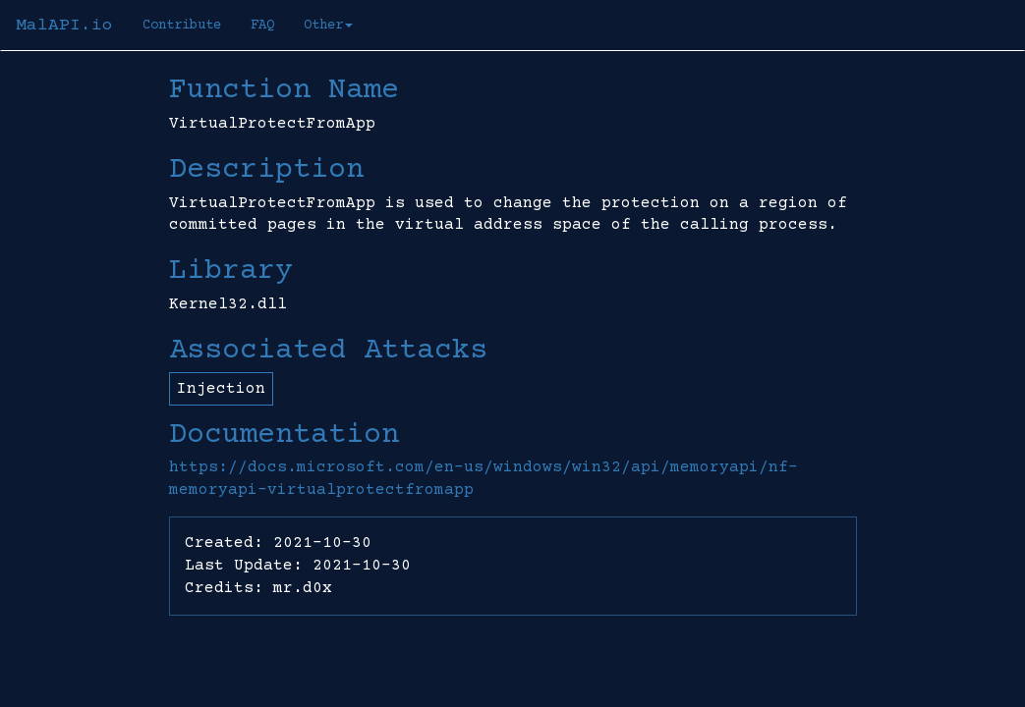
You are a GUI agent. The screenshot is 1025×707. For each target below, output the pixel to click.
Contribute (181, 25)
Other (328, 25)
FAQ (262, 25)
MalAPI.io (64, 25)
